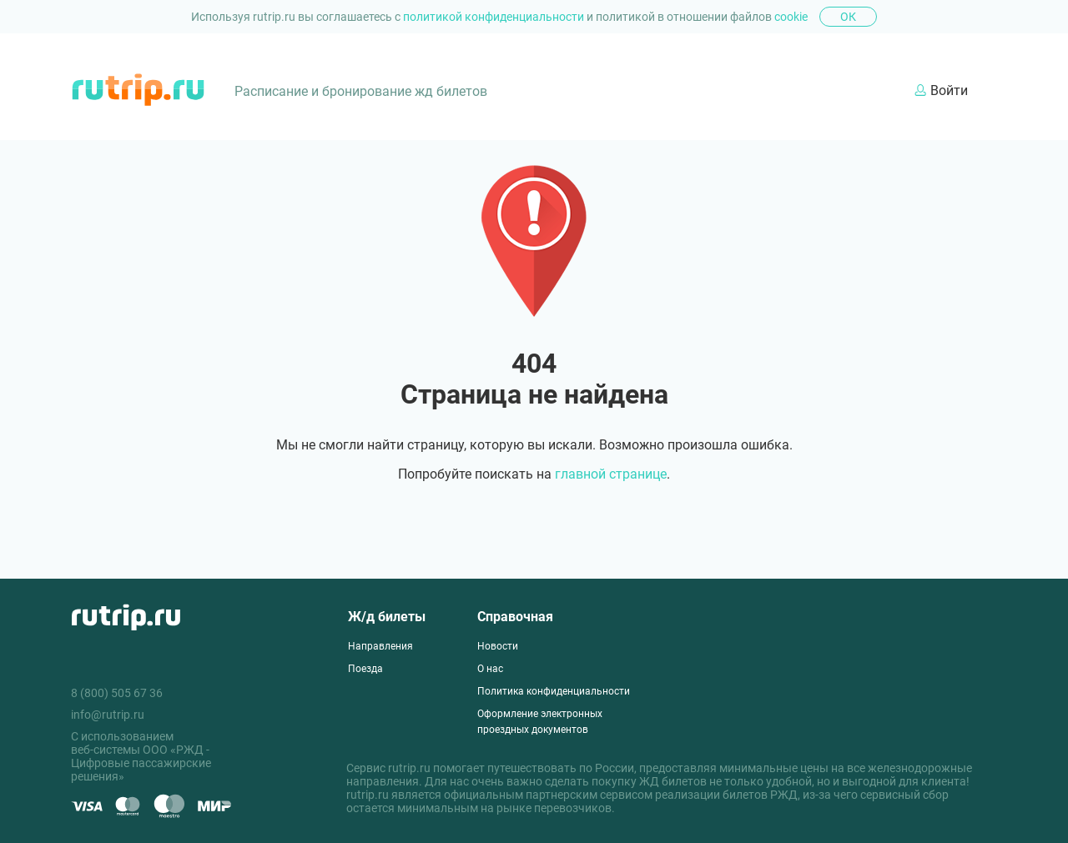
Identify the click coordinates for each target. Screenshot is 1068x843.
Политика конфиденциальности (553, 691)
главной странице (611, 474)
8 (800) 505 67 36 (117, 693)
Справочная (515, 617)
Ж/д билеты (387, 617)
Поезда (365, 669)
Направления (380, 646)
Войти (941, 90)
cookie (791, 16)
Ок (848, 16)
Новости (497, 646)
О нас (490, 669)
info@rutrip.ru (107, 714)
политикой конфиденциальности (495, 16)
